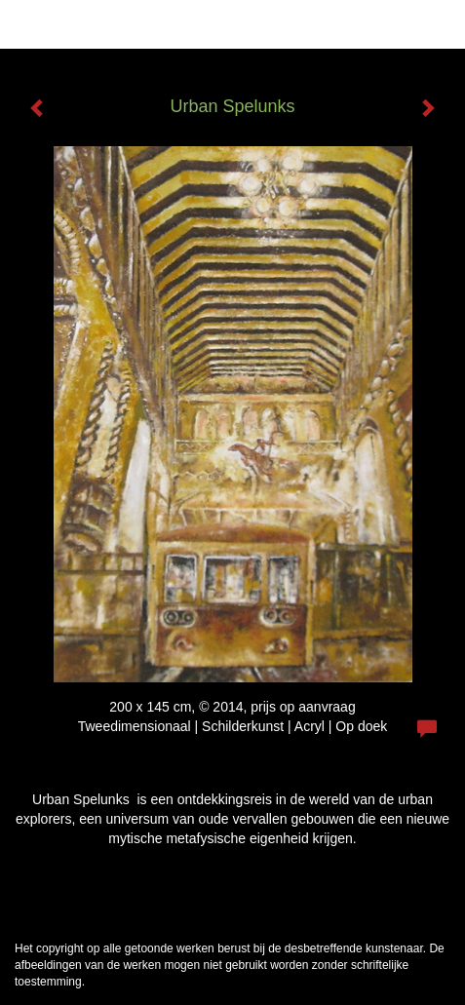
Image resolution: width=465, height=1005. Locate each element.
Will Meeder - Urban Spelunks (131, 24)
